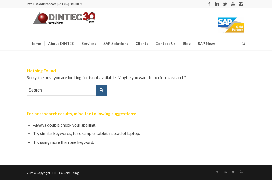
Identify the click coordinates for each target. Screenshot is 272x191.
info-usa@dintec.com (41, 4)
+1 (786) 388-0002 (70, 4)
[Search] (67, 92)
